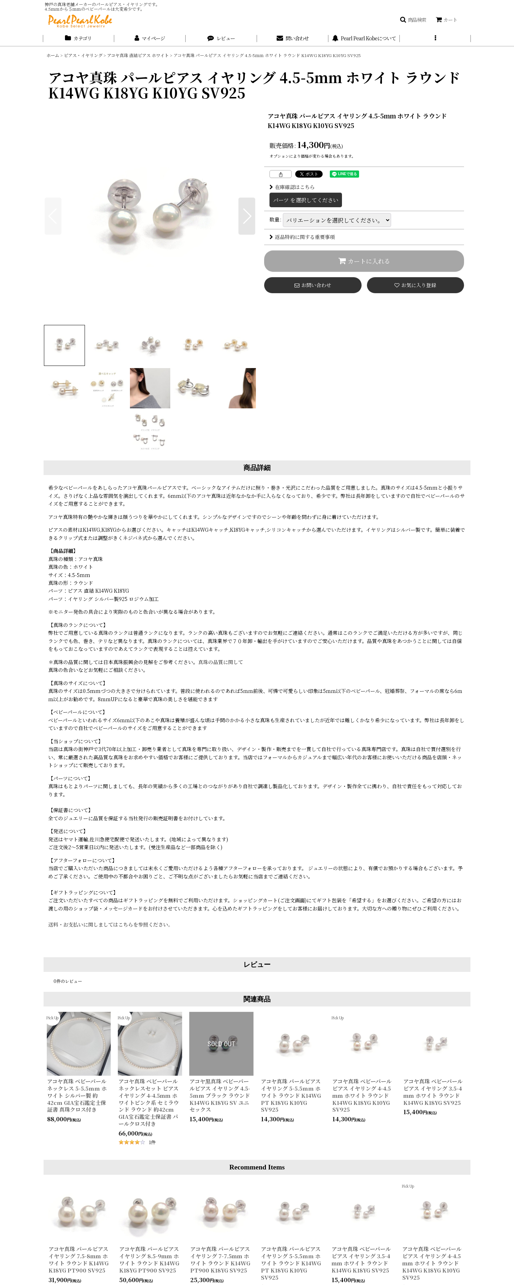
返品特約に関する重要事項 (302, 236)
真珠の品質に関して (223, 662)
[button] (413, 20)
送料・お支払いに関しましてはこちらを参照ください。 (110, 924)
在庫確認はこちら (292, 186)
